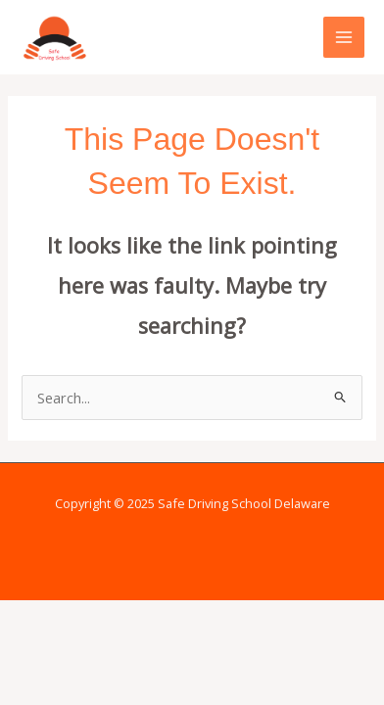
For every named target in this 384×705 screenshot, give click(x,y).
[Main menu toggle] (343, 37)
